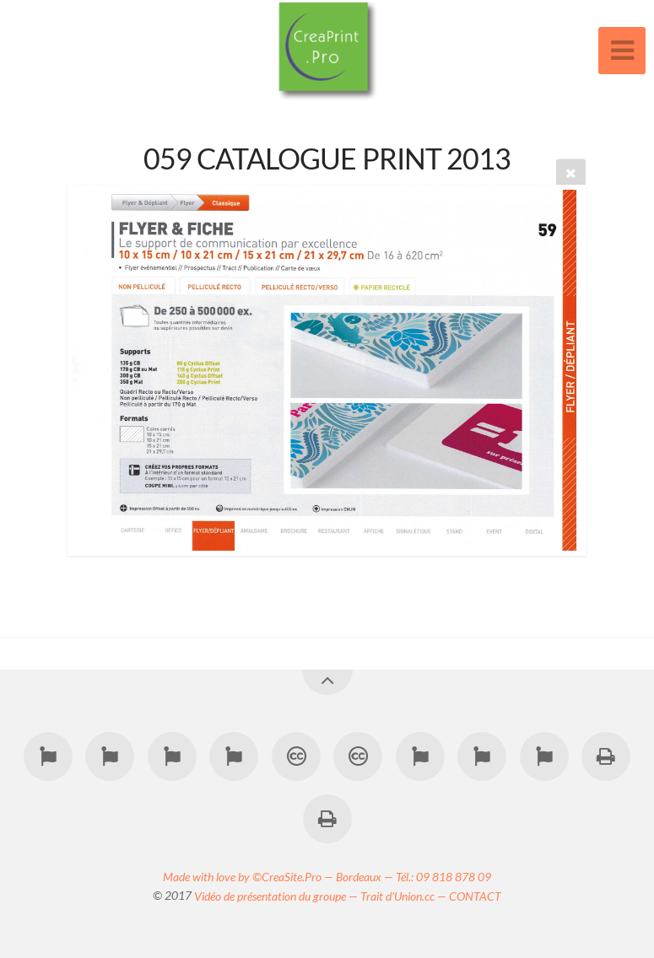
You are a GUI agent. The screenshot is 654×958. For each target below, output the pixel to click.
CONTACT (475, 895)
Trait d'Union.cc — (404, 895)
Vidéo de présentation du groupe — (277, 895)
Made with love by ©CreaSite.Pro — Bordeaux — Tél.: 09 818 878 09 (327, 876)
